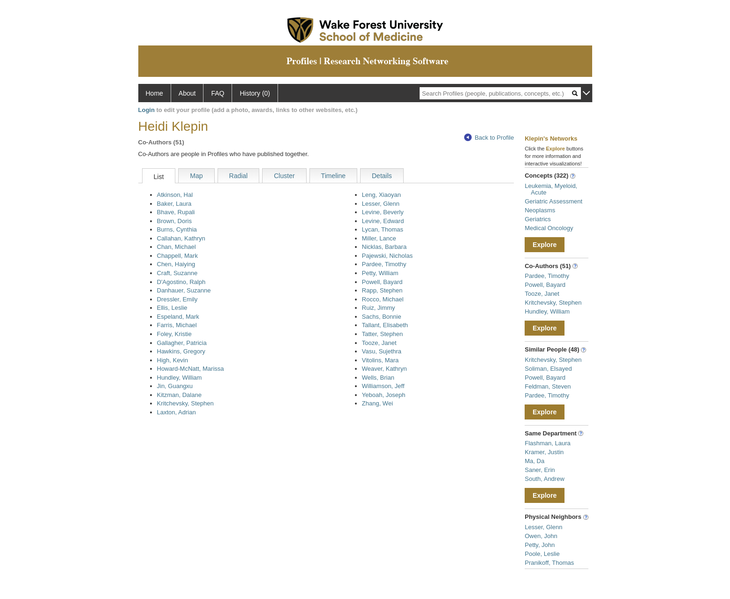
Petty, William (380, 273)
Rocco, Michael (383, 299)
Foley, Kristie (174, 333)
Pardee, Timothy (384, 264)
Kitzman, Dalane (179, 394)
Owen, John (541, 535)
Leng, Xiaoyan (381, 194)
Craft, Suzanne (177, 273)
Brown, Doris (174, 221)
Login (146, 109)
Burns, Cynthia (177, 229)
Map (196, 176)
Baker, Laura (174, 203)
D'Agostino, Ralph (181, 281)
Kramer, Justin (544, 452)
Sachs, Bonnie (381, 316)
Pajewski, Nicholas (387, 255)
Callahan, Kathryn (181, 238)
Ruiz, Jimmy (378, 307)
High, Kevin (172, 360)
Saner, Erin (540, 469)
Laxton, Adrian (176, 412)
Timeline (333, 176)
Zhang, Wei (377, 403)
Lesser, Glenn (380, 203)
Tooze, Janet (379, 342)
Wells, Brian (378, 377)
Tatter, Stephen (382, 333)
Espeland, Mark (178, 316)
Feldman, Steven (548, 386)
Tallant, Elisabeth (385, 325)
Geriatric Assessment (553, 201)
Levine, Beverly (383, 212)
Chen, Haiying (176, 264)
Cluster (284, 176)
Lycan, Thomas (382, 229)
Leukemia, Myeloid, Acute (551, 189)
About (187, 93)
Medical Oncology (549, 228)
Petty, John (540, 544)
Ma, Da (534, 460)
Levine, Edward (383, 221)
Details (382, 176)
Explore (545, 244)
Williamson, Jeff (383, 385)
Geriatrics (538, 219)
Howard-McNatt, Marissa (190, 368)
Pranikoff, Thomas (549, 562)
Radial (238, 176)
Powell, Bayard (382, 281)
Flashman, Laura (548, 443)
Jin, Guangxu (175, 385)
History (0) (255, 93)
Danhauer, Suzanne (184, 290)
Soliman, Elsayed (548, 368)
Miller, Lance (379, 238)
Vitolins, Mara (380, 360)
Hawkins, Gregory (181, 351)
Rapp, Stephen (382, 290)
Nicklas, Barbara (384, 246)
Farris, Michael (177, 325)
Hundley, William (179, 377)
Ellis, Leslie (172, 307)
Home (154, 93)
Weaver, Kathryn (384, 368)
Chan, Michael (176, 246)
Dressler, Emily (177, 299)
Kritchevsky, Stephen (185, 403)
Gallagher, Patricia (182, 342)
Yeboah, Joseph (384, 394)
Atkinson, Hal (175, 194)
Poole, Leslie (542, 553)
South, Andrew (544, 478)
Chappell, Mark (177, 255)
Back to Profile (489, 137)
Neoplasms (540, 210)
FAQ (217, 93)
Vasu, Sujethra (381, 351)
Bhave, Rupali (176, 212)
